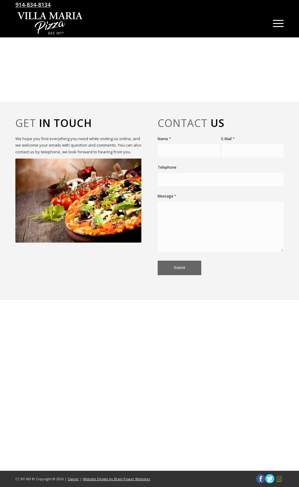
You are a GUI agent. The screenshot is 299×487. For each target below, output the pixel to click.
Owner (73, 479)
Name (164, 138)
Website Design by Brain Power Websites (116, 479)
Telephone (167, 167)
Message (167, 196)
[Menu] (275, 23)
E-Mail (228, 138)
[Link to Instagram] (279, 478)
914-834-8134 (32, 4)
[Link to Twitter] (269, 478)
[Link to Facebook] (260, 478)
